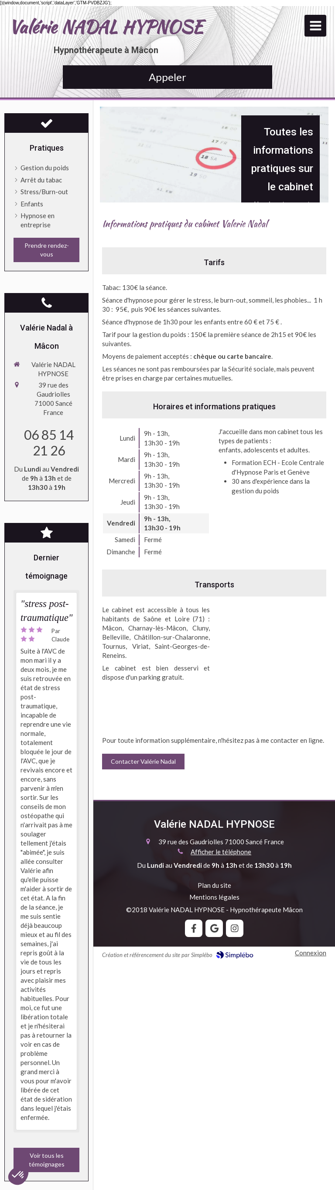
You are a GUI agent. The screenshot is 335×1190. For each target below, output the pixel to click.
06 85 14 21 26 (49, 442)
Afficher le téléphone (221, 852)
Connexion (310, 953)
